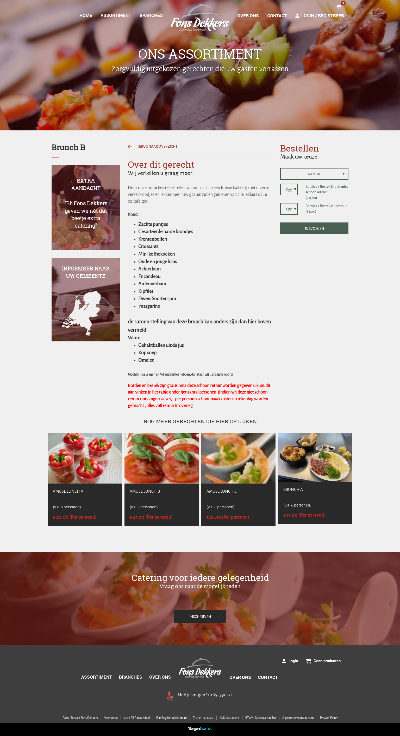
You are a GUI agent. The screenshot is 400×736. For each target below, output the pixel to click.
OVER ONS (248, 16)
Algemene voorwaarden (298, 717)
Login (293, 660)
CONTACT (277, 16)
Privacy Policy (329, 717)
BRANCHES (151, 15)
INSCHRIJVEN (200, 616)
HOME (85, 15)
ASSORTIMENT (116, 15)
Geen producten (327, 660)
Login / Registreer (322, 16)
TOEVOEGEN (314, 228)
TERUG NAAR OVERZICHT (152, 146)
